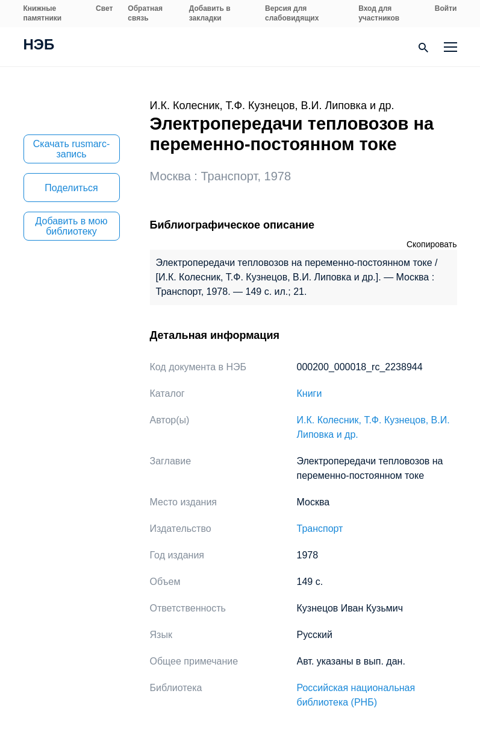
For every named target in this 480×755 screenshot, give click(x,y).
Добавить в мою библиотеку (72, 226)
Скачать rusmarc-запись (71, 149)
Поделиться (71, 188)
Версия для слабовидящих (292, 13)
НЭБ (39, 45)
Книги (309, 393)
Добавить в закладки (210, 13)
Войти (446, 8)
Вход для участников (378, 13)
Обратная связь (145, 13)
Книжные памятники (42, 13)
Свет (104, 8)
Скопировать (432, 244)
